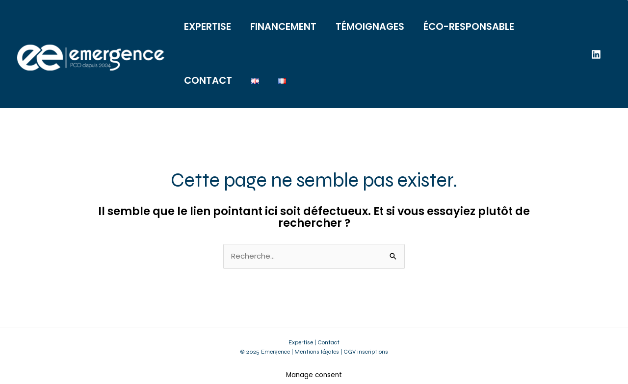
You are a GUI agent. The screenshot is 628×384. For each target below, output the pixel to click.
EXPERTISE (207, 26)
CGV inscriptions (365, 351)
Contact (328, 342)
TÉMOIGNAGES (370, 26)
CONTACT (208, 80)
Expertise (300, 342)
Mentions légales (316, 351)
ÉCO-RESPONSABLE (468, 26)
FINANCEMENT (283, 26)
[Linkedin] (596, 54)
